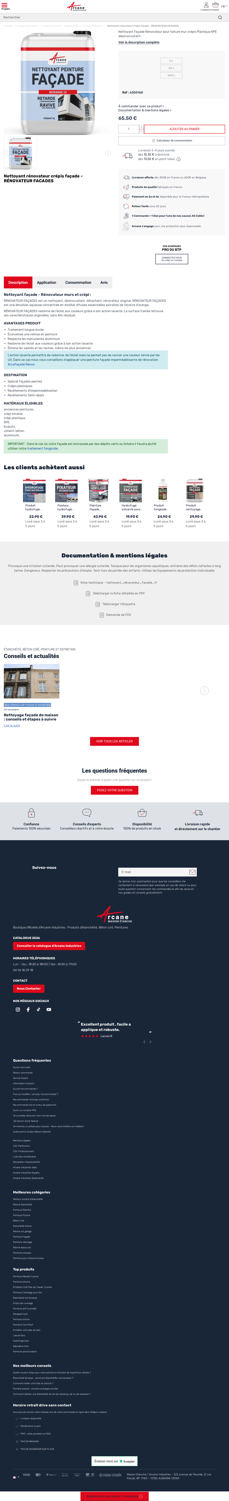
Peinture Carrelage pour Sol (27, 1292)
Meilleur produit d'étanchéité (28, 1199)
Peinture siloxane (22, 1253)
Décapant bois (20, 1314)
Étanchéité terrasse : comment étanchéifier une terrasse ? (43, 1378)
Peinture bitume (21, 1281)
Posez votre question (114, 790)
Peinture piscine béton (25, 1351)
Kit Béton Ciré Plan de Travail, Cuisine (32, 1287)
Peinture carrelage (22, 1242)
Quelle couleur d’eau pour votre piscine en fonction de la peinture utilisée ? (52, 1372)
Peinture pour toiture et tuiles (28, 1258)
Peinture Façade (21, 1237)
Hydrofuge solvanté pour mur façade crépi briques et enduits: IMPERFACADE (132, 507)
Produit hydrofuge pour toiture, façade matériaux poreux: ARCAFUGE (34, 507)
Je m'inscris (192, 872)
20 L (171, 68)
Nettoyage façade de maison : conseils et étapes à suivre (31, 717)
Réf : (125, 92)
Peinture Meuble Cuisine (26, 1276)
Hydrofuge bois (21, 1340)
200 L (171, 75)
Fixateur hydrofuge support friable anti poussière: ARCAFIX (65, 507)
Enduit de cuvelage (23, 1303)
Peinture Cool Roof (23, 1324)
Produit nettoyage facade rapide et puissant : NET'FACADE (196, 507)
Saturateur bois (21, 1346)
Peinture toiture (21, 1319)
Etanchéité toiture (22, 1226)
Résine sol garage (22, 1231)
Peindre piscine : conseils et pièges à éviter (35, 1388)
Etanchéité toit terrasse (25, 1298)
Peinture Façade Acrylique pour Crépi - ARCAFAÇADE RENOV (99, 507)
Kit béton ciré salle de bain (26, 1330)
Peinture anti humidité (24, 1308)
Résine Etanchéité (22, 1204)
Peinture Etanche (22, 1210)
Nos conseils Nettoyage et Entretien (27, 704)
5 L (171, 60)
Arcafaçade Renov (21, 364)
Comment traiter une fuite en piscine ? (33, 1383)
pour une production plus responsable (166, 226)
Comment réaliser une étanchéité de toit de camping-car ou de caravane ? (51, 1394)
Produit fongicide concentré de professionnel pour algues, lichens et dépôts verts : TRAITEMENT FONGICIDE (163, 507)
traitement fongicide (42, 448)
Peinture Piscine (21, 1215)
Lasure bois (19, 1335)
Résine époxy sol (22, 1247)
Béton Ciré (18, 1221)
